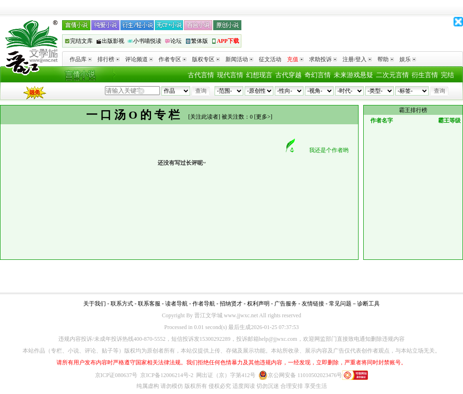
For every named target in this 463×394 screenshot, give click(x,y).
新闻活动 (239, 59)
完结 (447, 75)
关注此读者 (204, 116)
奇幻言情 (317, 75)
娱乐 (407, 59)
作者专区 (172, 59)
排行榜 (108, 59)
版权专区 (206, 59)
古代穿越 (288, 75)
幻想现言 (259, 75)
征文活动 (270, 59)
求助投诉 (323, 59)
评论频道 (139, 59)
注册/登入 (357, 59)
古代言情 (201, 75)
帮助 (385, 59)
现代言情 (230, 75)
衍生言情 (425, 75)
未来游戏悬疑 (353, 75)
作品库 (81, 59)
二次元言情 (392, 75)
